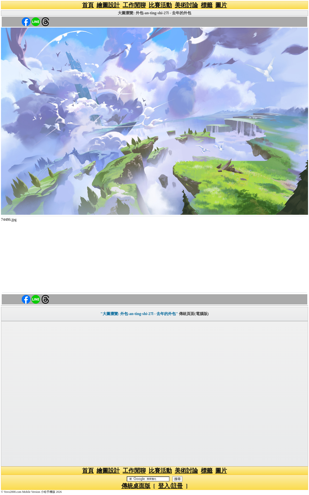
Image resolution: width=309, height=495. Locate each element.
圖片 (221, 5)
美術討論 (186, 5)
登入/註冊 (170, 486)
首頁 (88, 5)
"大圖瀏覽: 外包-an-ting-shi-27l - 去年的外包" (139, 314)
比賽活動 (160, 5)
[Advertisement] (154, 257)
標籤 (206, 5)
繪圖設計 (108, 5)
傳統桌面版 (135, 486)
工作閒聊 (134, 5)
